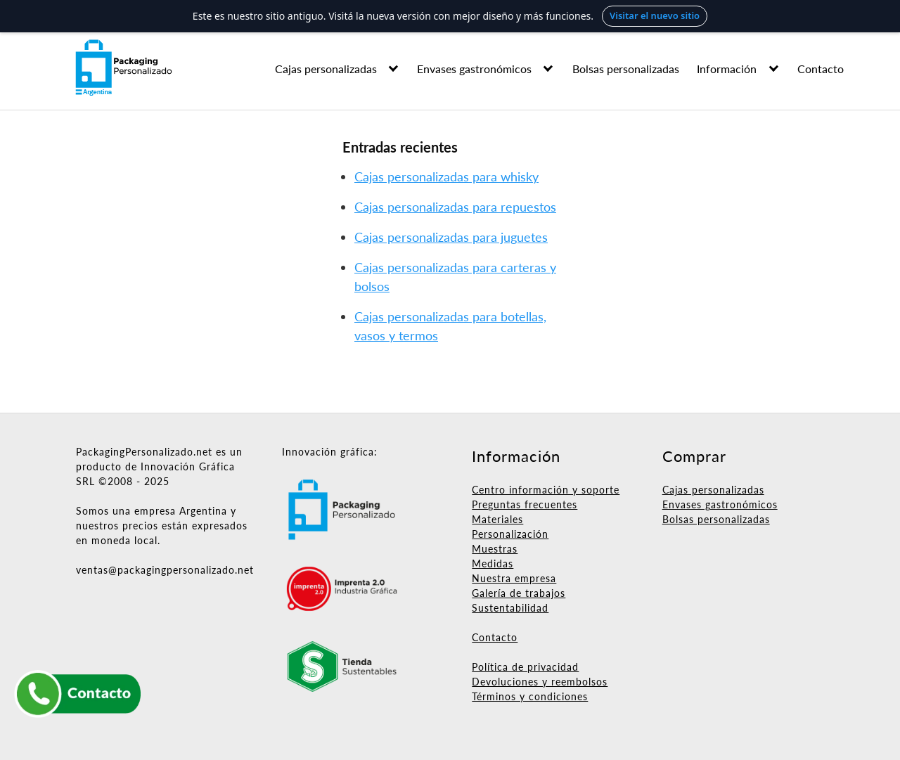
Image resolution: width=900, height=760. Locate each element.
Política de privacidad (525, 667)
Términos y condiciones (530, 696)
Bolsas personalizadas (625, 68)
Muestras (495, 549)
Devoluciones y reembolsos (540, 682)
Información (727, 68)
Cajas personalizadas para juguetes (451, 237)
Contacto (820, 68)
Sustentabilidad (510, 608)
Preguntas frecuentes (524, 504)
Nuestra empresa (514, 578)
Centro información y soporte (545, 490)
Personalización (510, 534)
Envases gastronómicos (474, 68)
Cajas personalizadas (326, 68)
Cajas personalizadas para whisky (446, 176)
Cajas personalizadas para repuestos (455, 206)
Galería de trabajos (518, 593)
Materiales (497, 519)
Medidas (492, 563)
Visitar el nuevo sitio (655, 15)
